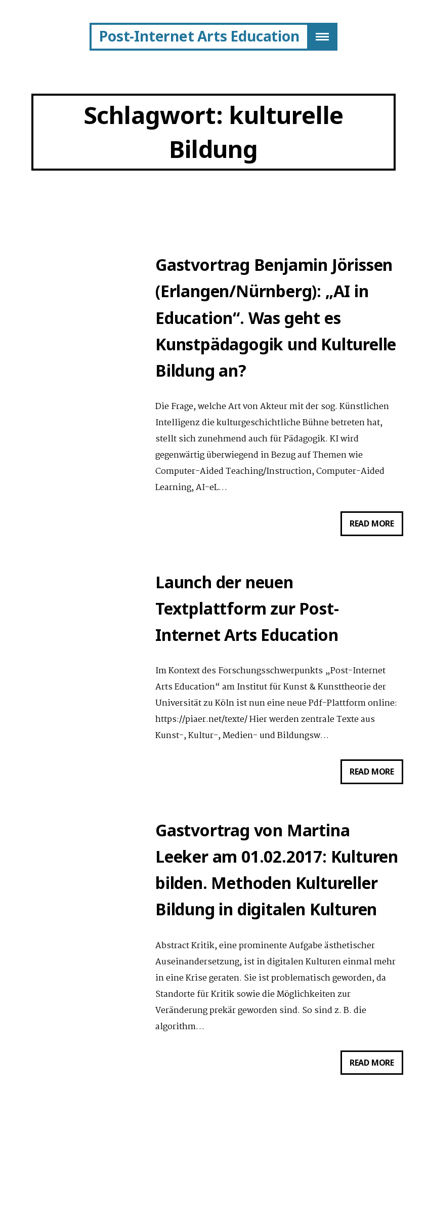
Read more (376, 533)
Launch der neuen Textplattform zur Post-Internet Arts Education (246, 618)
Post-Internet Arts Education (199, 36)
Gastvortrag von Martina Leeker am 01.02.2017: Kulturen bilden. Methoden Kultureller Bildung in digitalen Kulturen (276, 885)
